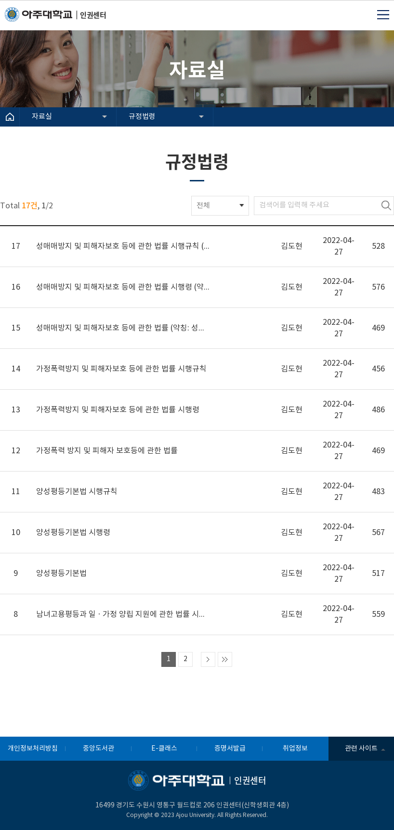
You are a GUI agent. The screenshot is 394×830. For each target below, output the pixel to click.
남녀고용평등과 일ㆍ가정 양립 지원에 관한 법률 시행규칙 (123, 614)
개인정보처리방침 (33, 749)
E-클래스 (164, 749)
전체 (203, 206)
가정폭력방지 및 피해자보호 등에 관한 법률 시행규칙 (121, 369)
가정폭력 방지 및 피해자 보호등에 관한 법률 (107, 451)
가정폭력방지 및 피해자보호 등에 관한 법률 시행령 (117, 410)
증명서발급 (230, 749)
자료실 (42, 117)
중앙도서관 (98, 749)
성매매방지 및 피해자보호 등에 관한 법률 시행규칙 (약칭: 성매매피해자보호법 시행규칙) (123, 246)
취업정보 (295, 749)
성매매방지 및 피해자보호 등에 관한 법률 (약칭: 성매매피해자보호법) (123, 328)
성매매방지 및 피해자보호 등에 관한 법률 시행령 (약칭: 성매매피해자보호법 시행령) (123, 287)
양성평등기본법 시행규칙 (77, 491)
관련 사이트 (361, 749)
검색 (386, 206)
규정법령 (142, 117)
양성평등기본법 (61, 573)
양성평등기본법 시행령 (73, 532)
